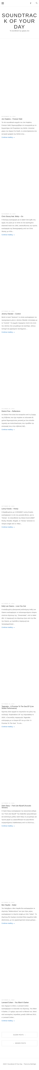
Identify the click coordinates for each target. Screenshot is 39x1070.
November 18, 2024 (8, 213)
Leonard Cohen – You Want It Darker (15, 1002)
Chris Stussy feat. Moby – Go (12, 216)
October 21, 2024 (8, 1000)
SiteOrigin (33, 1064)
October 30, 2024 (8, 311)
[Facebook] (30, 3)
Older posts (19, 1035)
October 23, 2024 (8, 803)
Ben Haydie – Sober (9, 905)
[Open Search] (36, 3)
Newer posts (19, 1043)
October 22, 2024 (8, 902)
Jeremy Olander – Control (11, 314)
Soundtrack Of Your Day (19, 21)
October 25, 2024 (8, 603)
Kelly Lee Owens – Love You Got (14, 606)
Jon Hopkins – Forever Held (12, 119)
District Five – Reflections (11, 411)
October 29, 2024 (8, 408)
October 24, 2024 (8, 704)
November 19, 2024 (8, 116)
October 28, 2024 (8, 506)
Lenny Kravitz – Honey (10, 509)
